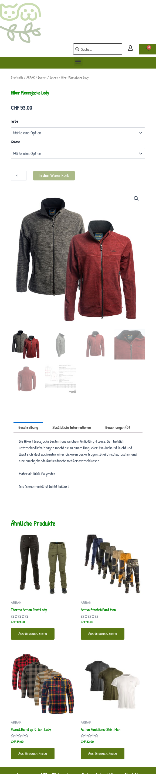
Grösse (15, 141)
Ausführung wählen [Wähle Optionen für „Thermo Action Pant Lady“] (32, 633)
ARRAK (30, 77)
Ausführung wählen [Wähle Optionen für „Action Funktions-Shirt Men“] (102, 753)
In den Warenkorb (54, 175)
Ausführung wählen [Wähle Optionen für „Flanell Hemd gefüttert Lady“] (32, 753)
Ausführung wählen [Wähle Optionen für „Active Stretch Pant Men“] (102, 633)
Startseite (17, 77)
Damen (42, 77)
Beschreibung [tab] (28, 427)
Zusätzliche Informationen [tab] (71, 427)
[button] (78, 61)
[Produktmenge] (18, 175)
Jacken (54, 77)
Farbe (14, 121)
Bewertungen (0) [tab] (117, 427)
